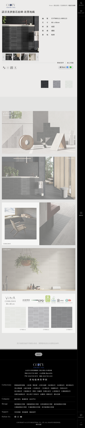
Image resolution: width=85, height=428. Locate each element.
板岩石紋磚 (72, 5)
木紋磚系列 (61, 385)
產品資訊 (56, 5)
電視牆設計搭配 (19, 404)
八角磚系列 (45, 388)
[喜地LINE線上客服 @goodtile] (70, 62)
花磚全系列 (64, 388)
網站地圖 (38, 424)
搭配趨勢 (25, 412)
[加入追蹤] (35, 49)
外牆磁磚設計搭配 (34, 407)
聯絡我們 (32, 412)
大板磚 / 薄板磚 (32, 385)
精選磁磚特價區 (19, 385)
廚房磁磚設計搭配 (60, 404)
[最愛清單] (81, 12)
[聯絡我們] (81, 416)
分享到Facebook (67, 67)
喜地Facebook (15, 417)
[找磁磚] (81, 4)
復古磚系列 (18, 391)
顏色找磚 (57, 394)
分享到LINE (71, 67)
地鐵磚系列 (54, 388)
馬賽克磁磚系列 (19, 394)
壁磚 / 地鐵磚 (37, 391)
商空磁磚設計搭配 (48, 407)
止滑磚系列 (56, 391)
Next (37, 57)
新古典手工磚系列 (33, 394)
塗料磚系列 (70, 385)
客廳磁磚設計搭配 (33, 404)
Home (51, 5)
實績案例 (25, 399)
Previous (3, 57)
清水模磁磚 (18, 388)
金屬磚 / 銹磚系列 (46, 394)
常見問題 (17, 412)
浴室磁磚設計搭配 (46, 404)
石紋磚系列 (63, 5)
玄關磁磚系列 (65, 391)
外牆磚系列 (27, 391)
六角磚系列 (36, 388)
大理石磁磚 (42, 385)
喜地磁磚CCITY (10, 6)
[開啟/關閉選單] (81, 214)
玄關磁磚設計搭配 (20, 407)
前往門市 (32, 399)
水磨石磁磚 (27, 388)
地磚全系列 (47, 391)
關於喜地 (17, 399)
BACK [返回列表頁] (38, 354)
